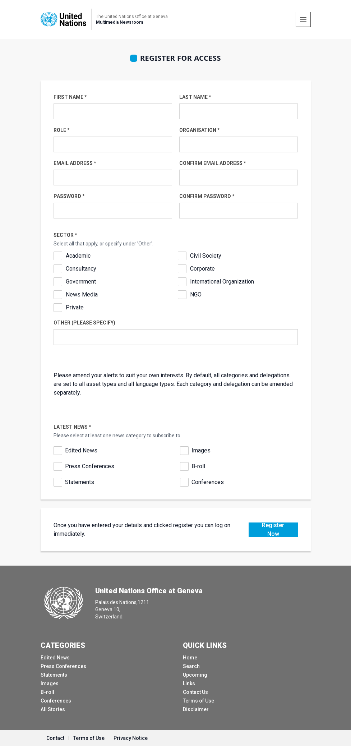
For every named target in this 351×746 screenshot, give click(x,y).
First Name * (70, 97)
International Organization (222, 281)
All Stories (53, 709)
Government (81, 281)
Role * (62, 130)
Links (189, 683)
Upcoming (195, 675)
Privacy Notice (131, 738)
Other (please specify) (84, 323)
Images (201, 450)
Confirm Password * (207, 196)
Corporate (202, 268)
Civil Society (205, 255)
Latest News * (72, 427)
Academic (78, 255)
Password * (69, 196)
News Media (82, 294)
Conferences (207, 482)
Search (191, 666)
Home (190, 657)
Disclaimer (196, 709)
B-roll (198, 466)
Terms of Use (198, 701)
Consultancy (81, 268)
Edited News (81, 450)
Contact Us (195, 692)
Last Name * (195, 97)
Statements (79, 482)
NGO (196, 294)
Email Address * (75, 163)
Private (75, 307)
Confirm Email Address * (212, 163)
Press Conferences (89, 466)
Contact (55, 738)
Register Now (273, 529)
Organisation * (199, 130)
